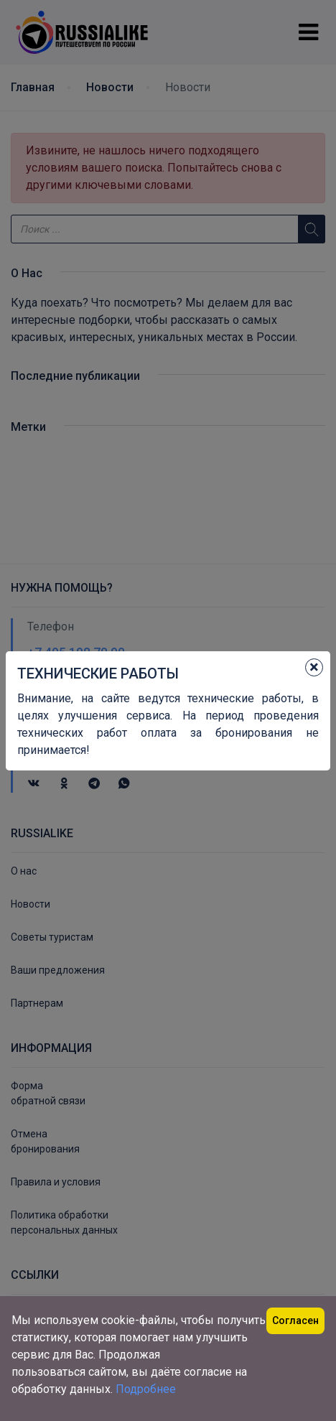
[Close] (314, 667)
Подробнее (146, 1389)
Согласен (295, 1320)
